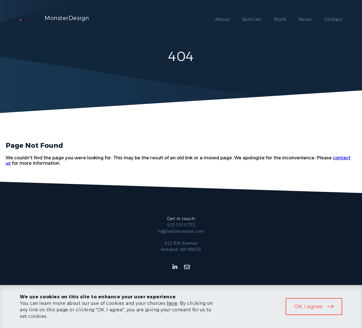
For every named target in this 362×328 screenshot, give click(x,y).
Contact (333, 19)
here (172, 303)
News (305, 19)
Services (252, 19)
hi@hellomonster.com (181, 231)
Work (280, 19)
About (222, 19)
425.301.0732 (181, 224)
